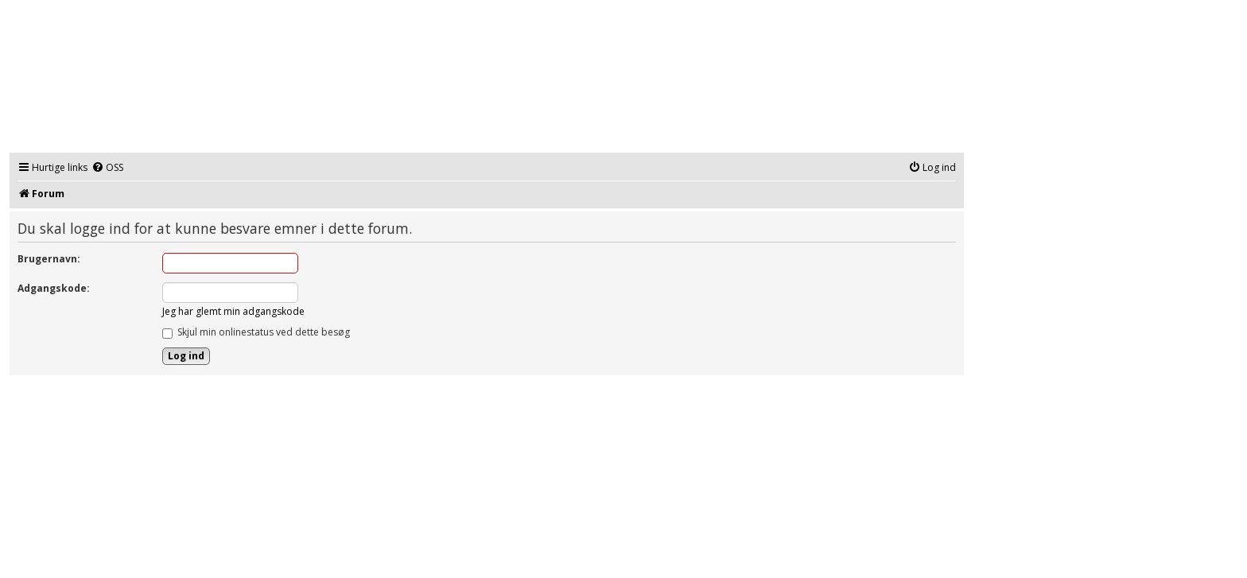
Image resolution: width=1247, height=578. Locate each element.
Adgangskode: (53, 288)
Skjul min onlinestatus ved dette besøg (256, 332)
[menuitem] (107, 168)
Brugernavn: (48, 259)
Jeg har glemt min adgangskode (233, 311)
